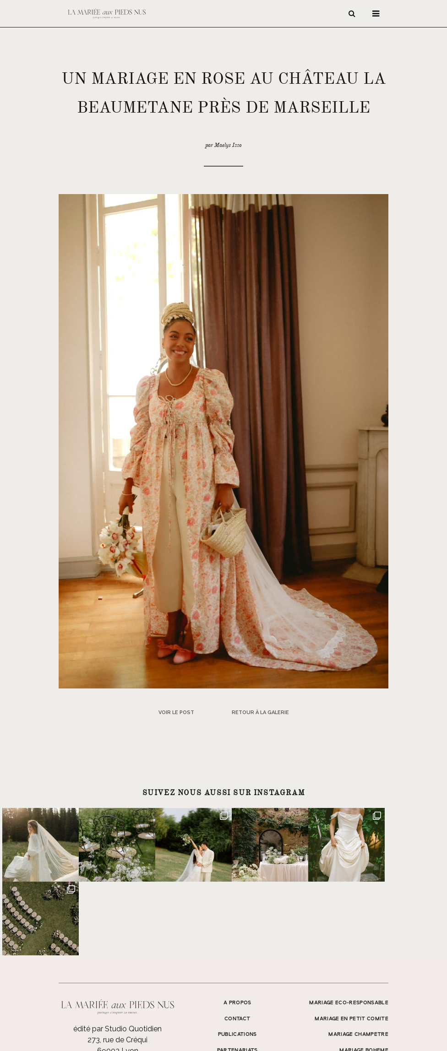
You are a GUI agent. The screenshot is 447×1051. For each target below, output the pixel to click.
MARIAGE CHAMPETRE (358, 961)
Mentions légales (351, 1031)
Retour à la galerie (260, 712)
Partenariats (237, 977)
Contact (237, 945)
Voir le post (176, 712)
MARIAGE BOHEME (363, 977)
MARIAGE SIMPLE (365, 993)
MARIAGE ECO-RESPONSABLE (348, 929)
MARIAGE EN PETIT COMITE (351, 945)
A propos (237, 929)
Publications (237, 961)
